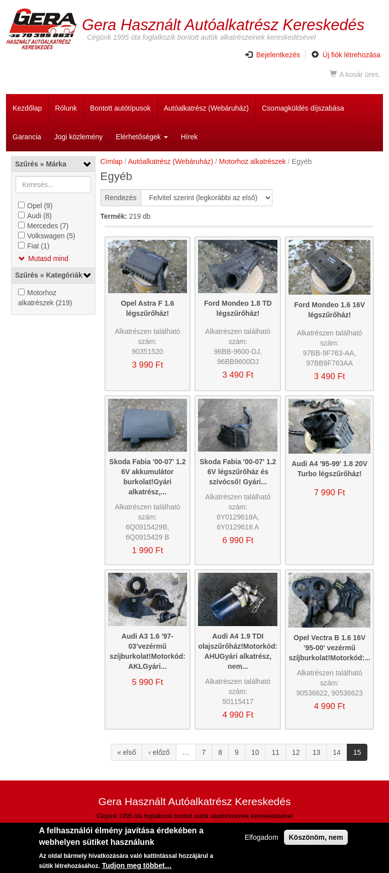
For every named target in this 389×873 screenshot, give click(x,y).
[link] (53, 164)
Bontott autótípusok (120, 108)
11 (275, 752)
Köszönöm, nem (315, 839)
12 (296, 752)
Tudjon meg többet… (137, 867)
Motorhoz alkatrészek (252, 161)
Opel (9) (40, 206)
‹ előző (158, 752)
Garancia (27, 137)
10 (255, 752)
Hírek (189, 137)
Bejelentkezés (272, 55)
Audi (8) (39, 216)
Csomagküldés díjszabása (303, 108)
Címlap (112, 161)
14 (337, 752)
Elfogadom (261, 839)
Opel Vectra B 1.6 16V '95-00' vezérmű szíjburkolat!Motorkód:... (329, 648)
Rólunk (66, 108)
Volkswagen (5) (51, 236)
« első (126, 752)
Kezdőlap (27, 108)
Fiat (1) (38, 246)
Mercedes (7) (47, 226)
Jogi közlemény (78, 137)
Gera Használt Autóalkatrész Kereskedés (223, 24)
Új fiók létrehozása (346, 55)
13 (317, 752)
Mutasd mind (48, 258)
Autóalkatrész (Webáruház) (206, 108)
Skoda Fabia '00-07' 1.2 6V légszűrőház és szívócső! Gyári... (238, 472)
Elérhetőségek (141, 137)
